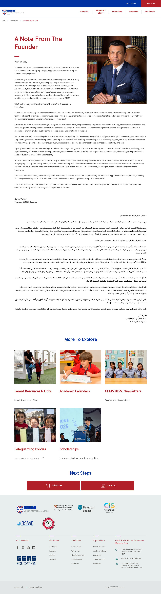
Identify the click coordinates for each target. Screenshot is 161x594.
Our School (53, 547)
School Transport (99, 559)
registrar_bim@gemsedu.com (131, 558)
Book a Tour (151, 4)
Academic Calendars (75, 392)
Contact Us (75, 564)
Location (111, 485)
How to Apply (76, 547)
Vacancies (52, 559)
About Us (84, 12)
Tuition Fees (75, 551)
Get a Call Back (131, 4)
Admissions (117, 12)
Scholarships (69, 450)
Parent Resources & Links (32, 392)
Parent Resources (99, 547)
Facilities (52, 555)
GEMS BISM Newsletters (123, 392)
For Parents (150, 12)
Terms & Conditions (35, 587)
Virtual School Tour (78, 555)
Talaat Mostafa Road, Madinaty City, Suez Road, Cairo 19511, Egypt (131, 552)
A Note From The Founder (30, 21)
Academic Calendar (100, 551)
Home (3, 21)
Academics (133, 12)
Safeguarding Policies (30, 450)
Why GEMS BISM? (100, 11)
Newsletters (97, 555)
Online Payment (76, 559)
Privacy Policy (19, 587)
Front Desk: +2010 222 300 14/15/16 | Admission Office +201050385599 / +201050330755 (131, 565)
